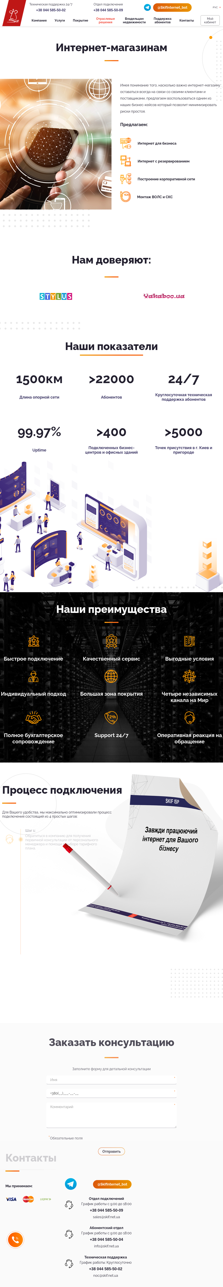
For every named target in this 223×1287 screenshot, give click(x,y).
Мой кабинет (210, 20)
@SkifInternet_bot (172, 7)
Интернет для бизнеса (157, 143)
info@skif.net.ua (106, 1246)
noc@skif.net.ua (105, 1275)
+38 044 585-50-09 (108, 10)
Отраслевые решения (105, 20)
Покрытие (80, 20)
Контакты (186, 20)
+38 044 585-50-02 (51, 10)
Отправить (111, 1220)
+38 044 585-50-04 (106, 1239)
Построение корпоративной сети (166, 179)
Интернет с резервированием (164, 161)
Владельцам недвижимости (134, 20)
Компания (39, 20)
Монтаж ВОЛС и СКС (155, 197)
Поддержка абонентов (163, 20)
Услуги (60, 20)
